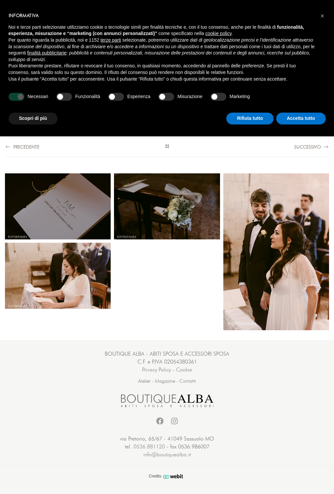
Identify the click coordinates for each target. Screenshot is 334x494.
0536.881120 (149, 446)
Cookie (184, 369)
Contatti (187, 381)
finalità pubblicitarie (46, 52)
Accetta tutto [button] (301, 118)
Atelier (144, 381)
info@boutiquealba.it (167, 454)
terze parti (110, 40)
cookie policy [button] (218, 33)
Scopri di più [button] (33, 118)
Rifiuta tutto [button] (250, 118)
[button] (322, 16)
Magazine (165, 381)
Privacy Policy (156, 369)
